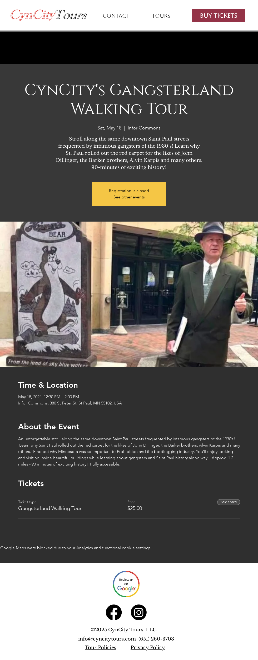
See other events (129, 196)
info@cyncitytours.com (108, 639)
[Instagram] (139, 612)
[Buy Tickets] (218, 15)
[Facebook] (114, 612)
